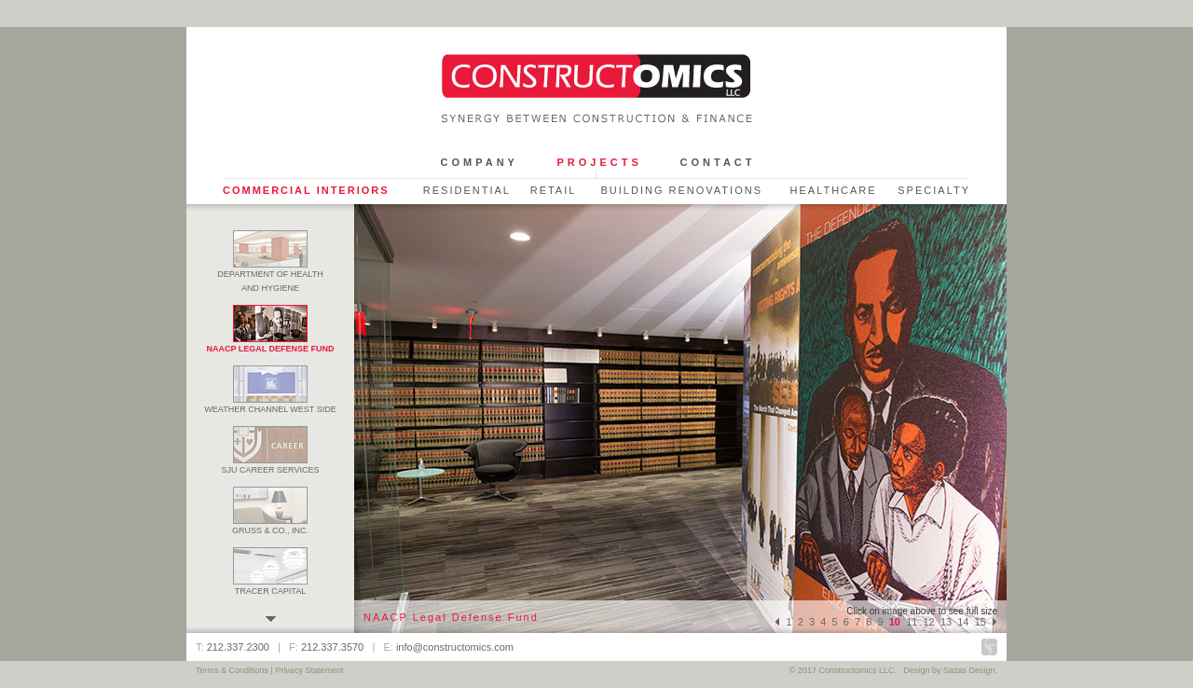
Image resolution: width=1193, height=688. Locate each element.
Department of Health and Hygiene (269, 276)
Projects (598, 162)
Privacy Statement (309, 670)
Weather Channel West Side (270, 404)
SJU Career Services (271, 465)
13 (946, 621)
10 (894, 621)
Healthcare (833, 190)
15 (980, 621)
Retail (553, 190)
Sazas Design (969, 670)
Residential (466, 190)
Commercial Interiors (306, 190)
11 (911, 621)
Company (479, 162)
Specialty (934, 190)
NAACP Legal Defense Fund (270, 344)
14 (962, 621)
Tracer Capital (270, 586)
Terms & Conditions (232, 670)
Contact (718, 162)
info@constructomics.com (455, 647)
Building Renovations (681, 190)
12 (929, 621)
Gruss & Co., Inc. (270, 525)
